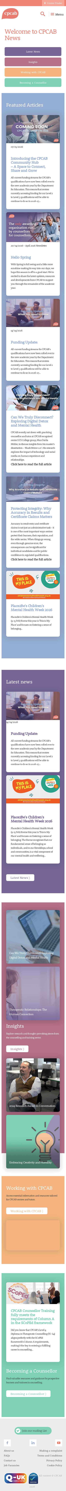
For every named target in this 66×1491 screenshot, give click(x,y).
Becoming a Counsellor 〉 (28, 1394)
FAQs (7, 1455)
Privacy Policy (54, 1460)
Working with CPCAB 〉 (27, 1211)
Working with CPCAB (33, 72)
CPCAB (58, 1475)
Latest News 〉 (20, 878)
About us (9, 1450)
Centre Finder (53, 3)
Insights (33, 61)
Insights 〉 (17, 1049)
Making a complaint (50, 1450)
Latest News (33, 51)
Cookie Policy (54, 1465)
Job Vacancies (11, 1465)
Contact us (10, 1460)
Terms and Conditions (49, 1455)
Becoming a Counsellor (33, 82)
